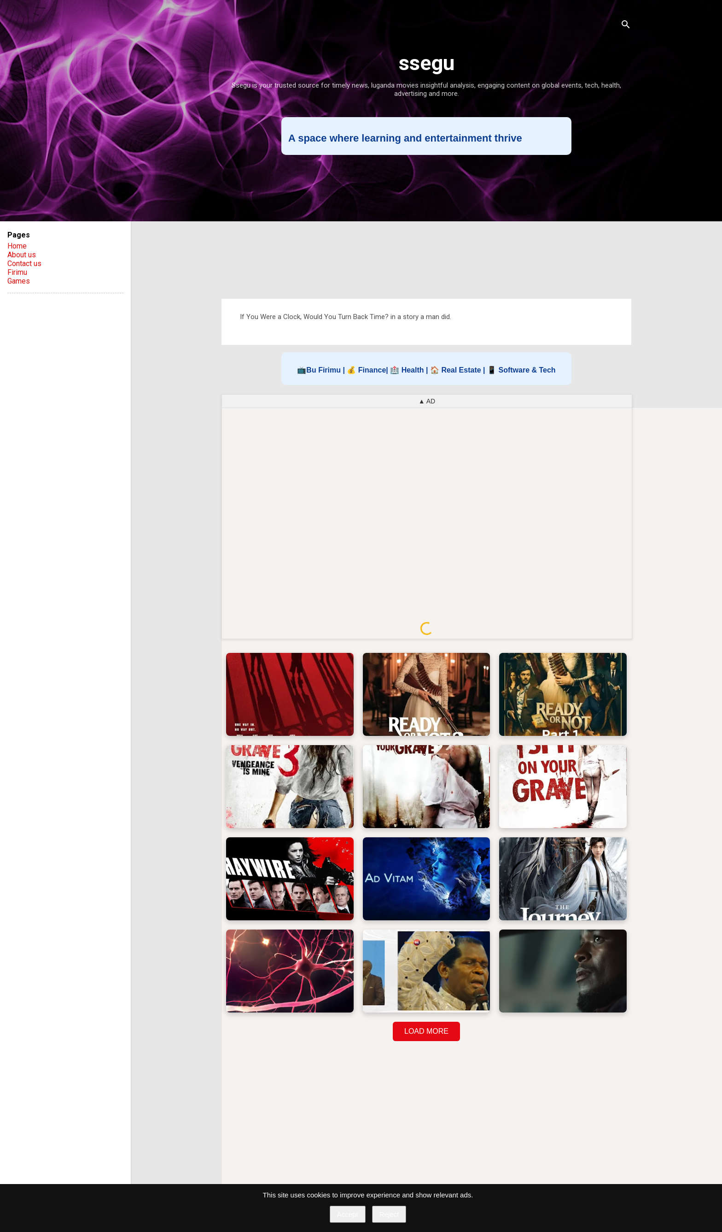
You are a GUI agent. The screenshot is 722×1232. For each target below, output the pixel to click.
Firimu (17, 272)
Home (17, 246)
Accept (347, 1214)
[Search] (625, 25)
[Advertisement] (426, 226)
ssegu (426, 63)
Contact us (24, 263)
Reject (389, 1214)
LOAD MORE (426, 1031)
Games (18, 281)
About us (21, 254)
